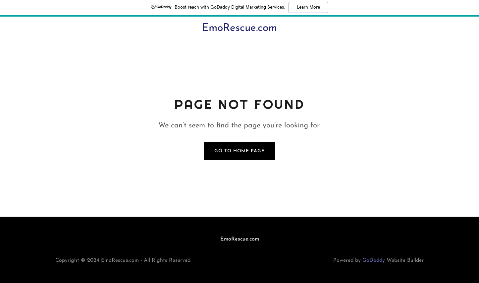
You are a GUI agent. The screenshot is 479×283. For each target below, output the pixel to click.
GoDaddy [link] (373, 260)
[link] (239, 29)
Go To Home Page (239, 151)
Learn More (308, 7)
